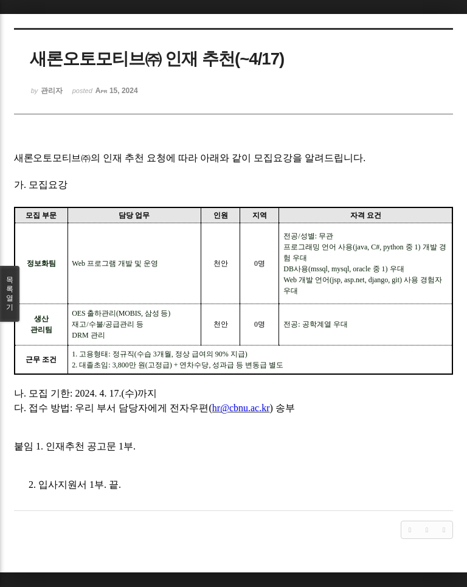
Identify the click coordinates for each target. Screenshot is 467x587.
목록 (9, 294)
